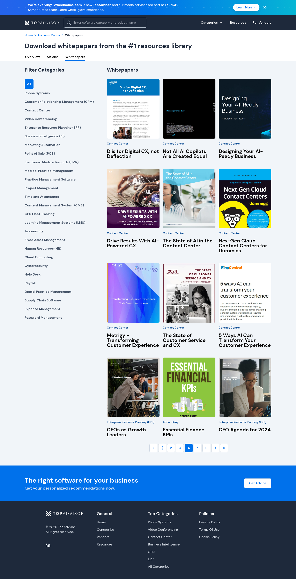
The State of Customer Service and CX (184, 340)
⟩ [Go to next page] (215, 448)
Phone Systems (37, 93)
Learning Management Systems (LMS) (55, 222)
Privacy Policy (209, 522)
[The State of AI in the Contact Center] (189, 198)
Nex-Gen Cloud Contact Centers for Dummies (243, 245)
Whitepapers (75, 57)
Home (101, 522)
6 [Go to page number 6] (206, 448)
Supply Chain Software (43, 300)
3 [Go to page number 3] (180, 448)
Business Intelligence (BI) (45, 136)
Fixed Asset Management (45, 240)
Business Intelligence (164, 544)
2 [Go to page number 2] (171, 448)
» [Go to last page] (224, 448)
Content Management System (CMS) (54, 205)
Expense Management (42, 309)
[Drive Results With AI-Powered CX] (133, 198)
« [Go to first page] (153, 448)
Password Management (43, 317)
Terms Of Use (209, 529)
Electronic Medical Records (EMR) (52, 162)
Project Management (41, 188)
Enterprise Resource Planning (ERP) (53, 127)
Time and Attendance (42, 197)
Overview (32, 57)
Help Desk (32, 274)
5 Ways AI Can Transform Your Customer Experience (245, 340)
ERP (151, 559)
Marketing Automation (42, 145)
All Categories (158, 566)
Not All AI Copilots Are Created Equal (185, 153)
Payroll (30, 283)
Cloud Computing (39, 257)
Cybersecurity (36, 266)
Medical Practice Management (49, 171)
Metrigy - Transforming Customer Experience (133, 340)
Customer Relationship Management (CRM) (59, 102)
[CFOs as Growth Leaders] (133, 387)
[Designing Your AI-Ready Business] (245, 109)
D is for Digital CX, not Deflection (133, 153)
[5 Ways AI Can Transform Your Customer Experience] (245, 293)
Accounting (34, 231)
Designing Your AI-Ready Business (241, 153)
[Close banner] (264, 7)
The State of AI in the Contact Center (188, 243)
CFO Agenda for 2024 (245, 429)
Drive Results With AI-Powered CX (133, 243)
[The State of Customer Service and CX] (189, 293)
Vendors (103, 537)
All (29, 84)
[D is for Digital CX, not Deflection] (133, 109)
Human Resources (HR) (43, 248)
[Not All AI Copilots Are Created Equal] (189, 109)
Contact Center (37, 110)
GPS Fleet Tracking (39, 214)
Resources (104, 544)
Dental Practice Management (48, 292)
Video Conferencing (41, 119)
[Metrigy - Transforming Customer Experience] (133, 293)
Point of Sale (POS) (40, 153)
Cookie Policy (209, 537)
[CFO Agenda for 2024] (245, 387)
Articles (52, 57)
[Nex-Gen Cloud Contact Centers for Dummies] (245, 198)
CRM (151, 552)
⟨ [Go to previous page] (162, 448)
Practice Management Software (50, 179)
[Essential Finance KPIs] (189, 387)
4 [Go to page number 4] (189, 448)
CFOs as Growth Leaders (126, 432)
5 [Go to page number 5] (198, 448)
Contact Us (105, 529)
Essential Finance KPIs (183, 432)
